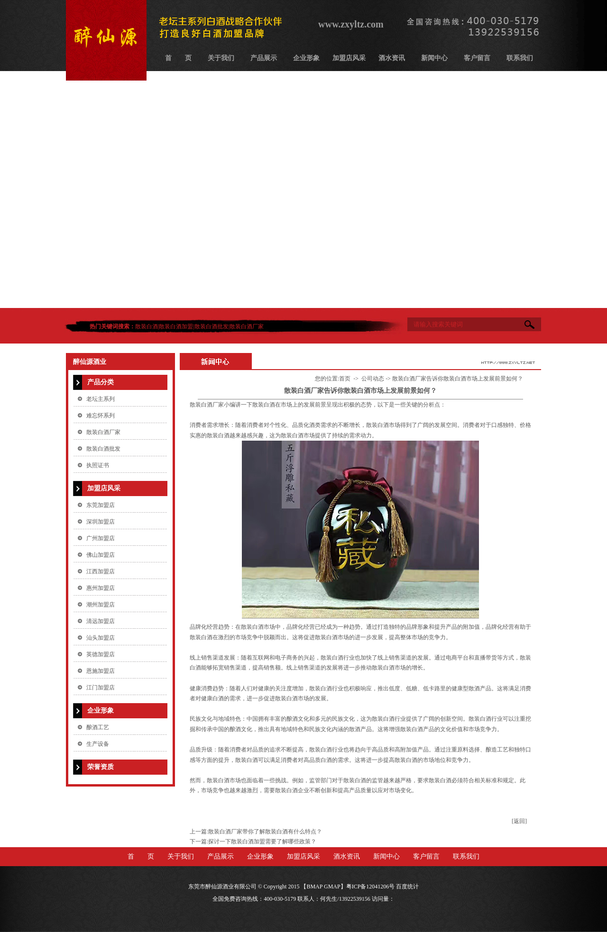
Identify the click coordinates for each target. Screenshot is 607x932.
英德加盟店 (100, 654)
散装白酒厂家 (247, 326)
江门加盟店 (100, 687)
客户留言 (477, 58)
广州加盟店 (100, 538)
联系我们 (519, 58)
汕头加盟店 (100, 637)
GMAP (332, 886)
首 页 (178, 58)
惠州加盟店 (100, 588)
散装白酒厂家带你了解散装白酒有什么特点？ (265, 831)
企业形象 (306, 58)
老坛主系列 (100, 399)
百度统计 (407, 886)
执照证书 (97, 465)
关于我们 (221, 58)
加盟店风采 (349, 58)
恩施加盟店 (100, 671)
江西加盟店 (100, 571)
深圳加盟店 (100, 521)
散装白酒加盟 (176, 326)
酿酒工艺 (97, 727)
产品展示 (263, 58)
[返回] (519, 821)
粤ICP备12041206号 (370, 886)
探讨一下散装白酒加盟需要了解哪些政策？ (262, 841)
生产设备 (97, 744)
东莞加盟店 (100, 505)
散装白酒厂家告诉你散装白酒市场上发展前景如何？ (457, 378)
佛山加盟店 (100, 555)
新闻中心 (434, 58)
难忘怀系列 (100, 415)
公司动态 (372, 378)
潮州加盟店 (100, 604)
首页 (344, 378)
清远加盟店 (100, 621)
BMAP (314, 886)
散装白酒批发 (211, 326)
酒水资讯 (391, 58)
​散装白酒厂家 (207, 404)
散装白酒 (146, 326)
